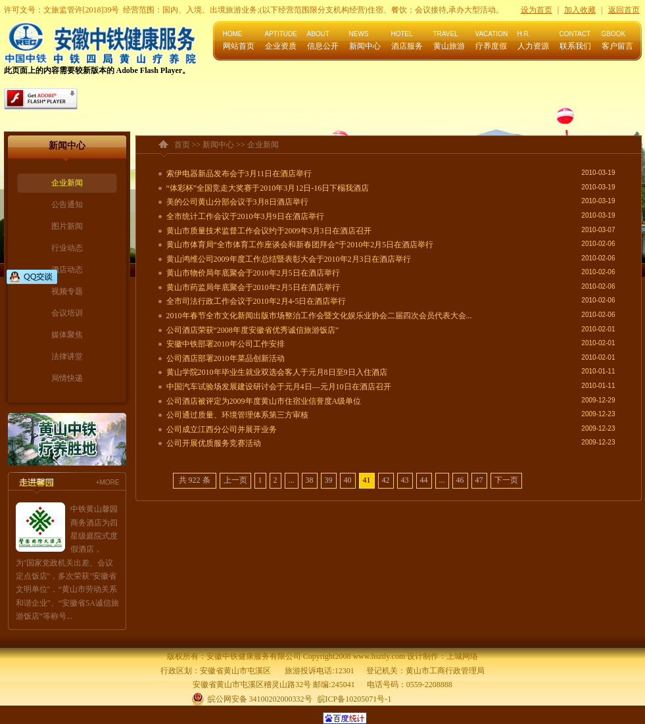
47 (479, 480)
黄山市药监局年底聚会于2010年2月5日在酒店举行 (253, 287)
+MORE (108, 482)
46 (460, 480)
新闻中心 (218, 144)
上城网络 (462, 656)
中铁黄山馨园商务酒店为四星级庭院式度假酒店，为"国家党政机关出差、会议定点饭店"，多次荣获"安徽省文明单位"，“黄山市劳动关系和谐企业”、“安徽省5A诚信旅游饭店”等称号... (67, 562)
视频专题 (67, 291)
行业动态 (67, 248)
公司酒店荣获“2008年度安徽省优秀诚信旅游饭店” (252, 330)
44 (424, 480)
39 (329, 480)
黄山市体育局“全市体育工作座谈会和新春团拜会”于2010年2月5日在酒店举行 (300, 244)
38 (310, 480)
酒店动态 (67, 269)
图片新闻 (67, 226)
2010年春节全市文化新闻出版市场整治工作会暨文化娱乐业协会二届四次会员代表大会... (319, 315)
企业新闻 (67, 182)
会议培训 (67, 313)
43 (405, 480)
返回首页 (624, 9)
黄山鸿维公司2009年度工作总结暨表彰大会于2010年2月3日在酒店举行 (288, 259)
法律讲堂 (67, 356)
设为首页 (536, 9)
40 (348, 480)
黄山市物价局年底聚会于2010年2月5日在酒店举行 (253, 273)
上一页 (235, 480)
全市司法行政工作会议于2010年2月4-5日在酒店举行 (256, 301)
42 (386, 480)
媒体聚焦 (67, 334)
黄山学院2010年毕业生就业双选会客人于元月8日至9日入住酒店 (276, 372)
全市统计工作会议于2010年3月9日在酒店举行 (245, 216)
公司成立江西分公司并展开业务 (221, 429)
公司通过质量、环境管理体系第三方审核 (237, 415)
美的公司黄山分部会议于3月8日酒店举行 (237, 201)
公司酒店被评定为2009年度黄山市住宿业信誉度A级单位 (264, 401)
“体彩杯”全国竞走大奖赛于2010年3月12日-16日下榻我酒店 (268, 188)
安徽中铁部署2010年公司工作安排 (225, 344)
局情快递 (67, 378)
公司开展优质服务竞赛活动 (213, 443)
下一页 (506, 480)
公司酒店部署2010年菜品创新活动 (225, 358)
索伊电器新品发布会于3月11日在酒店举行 (239, 173)
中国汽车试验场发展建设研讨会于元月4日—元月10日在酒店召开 (278, 386)
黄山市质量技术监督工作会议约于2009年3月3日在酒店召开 (268, 230)
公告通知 (67, 204)
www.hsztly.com (378, 656)
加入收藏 (580, 9)
